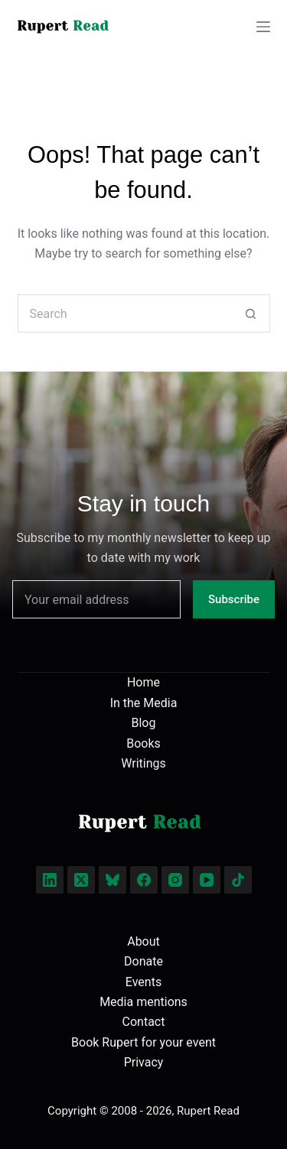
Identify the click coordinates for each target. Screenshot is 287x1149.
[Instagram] (175, 880)
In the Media (144, 703)
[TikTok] (238, 880)
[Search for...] (125, 313)
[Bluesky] (112, 880)
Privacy (144, 1062)
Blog (144, 723)
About (143, 941)
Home (143, 682)
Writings (143, 763)
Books (143, 743)
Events (143, 982)
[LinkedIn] (50, 880)
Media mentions (143, 1002)
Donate (143, 961)
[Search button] (251, 313)
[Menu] (263, 27)
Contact (143, 1021)
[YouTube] (206, 880)
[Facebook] (144, 880)
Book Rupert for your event (143, 1042)
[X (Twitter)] (81, 880)
